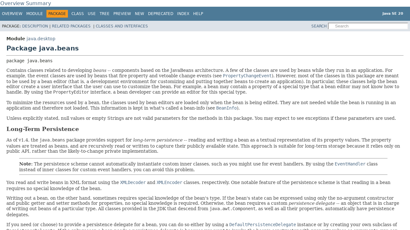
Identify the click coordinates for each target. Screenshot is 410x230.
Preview (122, 14)
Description (35, 26)
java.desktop (41, 38)
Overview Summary (25, 3)
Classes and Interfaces (122, 26)
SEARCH (319, 26)
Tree (105, 14)
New (139, 14)
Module (34, 14)
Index (183, 14)
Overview (12, 14)
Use (92, 14)
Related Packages (72, 26)
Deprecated (160, 14)
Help (198, 14)
